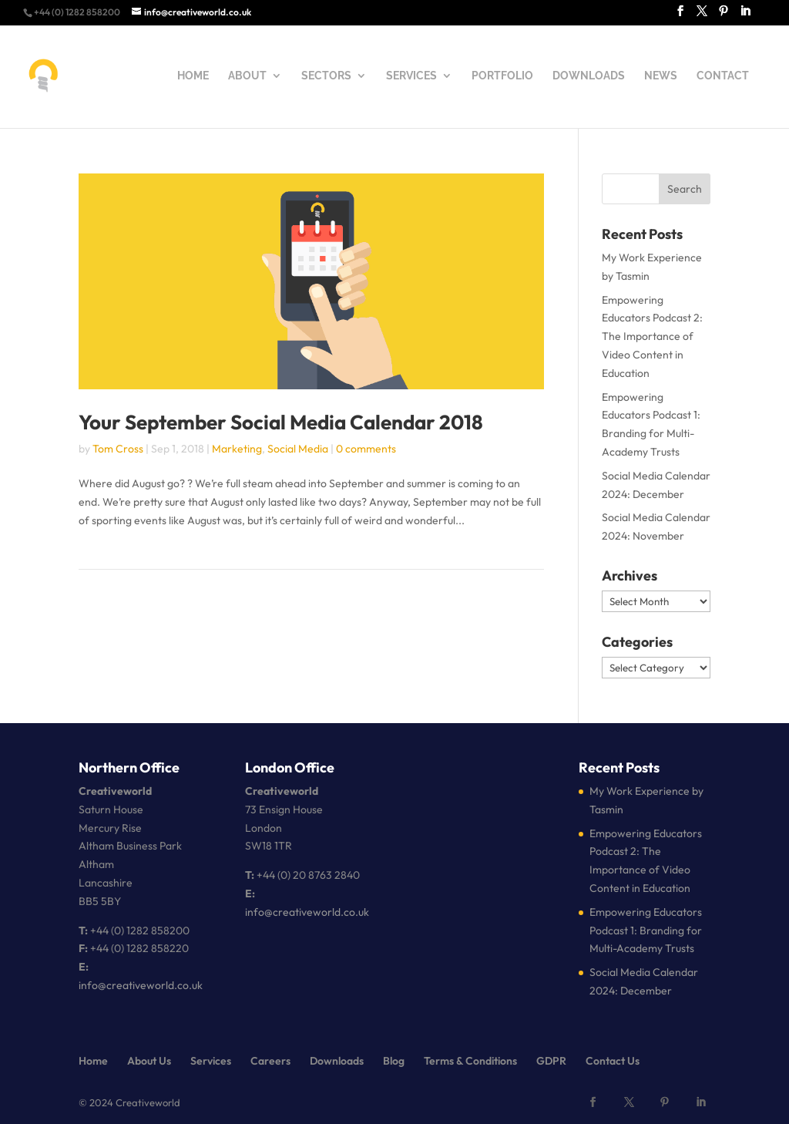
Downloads (337, 1061)
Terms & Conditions (470, 1061)
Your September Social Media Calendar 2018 (281, 422)
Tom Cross (117, 449)
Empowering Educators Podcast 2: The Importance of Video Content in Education (652, 336)
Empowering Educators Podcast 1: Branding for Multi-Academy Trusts (645, 930)
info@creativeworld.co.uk (141, 985)
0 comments (366, 449)
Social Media (297, 449)
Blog (394, 1061)
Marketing (237, 449)
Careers (270, 1061)
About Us (149, 1061)
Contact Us (613, 1061)
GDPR (551, 1061)
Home (93, 1061)
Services (210, 1061)
